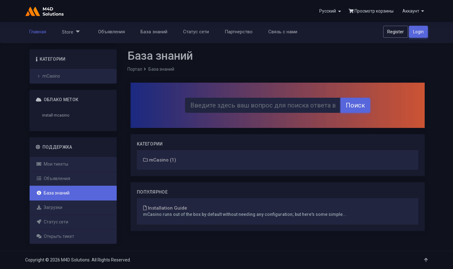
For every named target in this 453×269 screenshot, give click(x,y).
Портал (134, 69)
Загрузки (49, 207)
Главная (37, 32)
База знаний (154, 32)
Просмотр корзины (371, 11)
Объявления (111, 32)
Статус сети (196, 32)
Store (71, 31)
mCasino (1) (159, 160)
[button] (412, 11)
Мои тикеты (52, 164)
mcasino (61, 115)
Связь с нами (282, 32)
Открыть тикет (55, 236)
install (47, 115)
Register (395, 31)
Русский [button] (330, 11)
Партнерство (239, 32)
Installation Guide (165, 208)
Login (418, 31)
